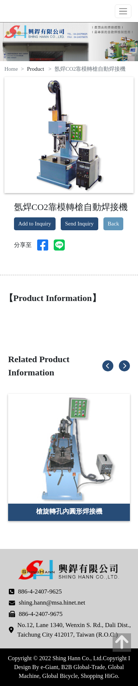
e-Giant (49, 667)
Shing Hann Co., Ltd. (33, 11)
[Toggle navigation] (123, 11)
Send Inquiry (79, 224)
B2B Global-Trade (83, 667)
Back (113, 224)
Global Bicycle (60, 676)
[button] (107, 365)
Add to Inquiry (34, 224)
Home (11, 69)
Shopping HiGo (99, 676)
